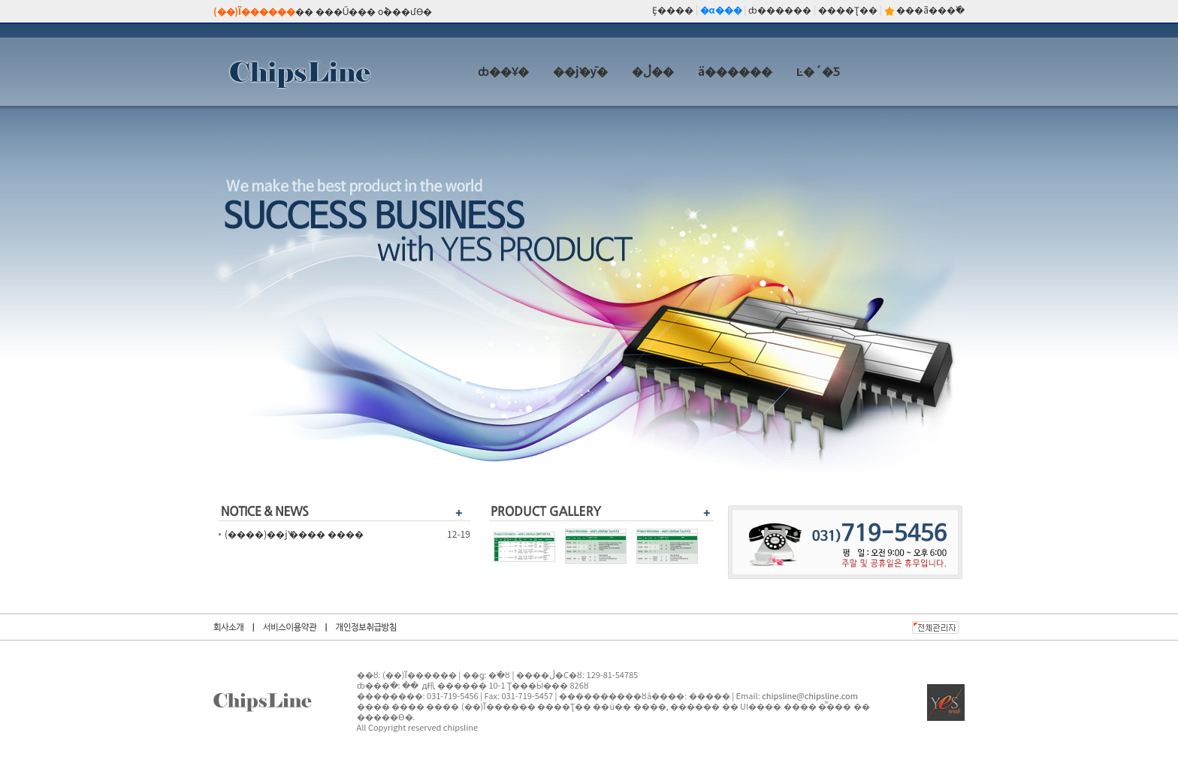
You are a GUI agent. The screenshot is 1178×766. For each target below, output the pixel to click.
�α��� (721, 9)
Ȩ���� (672, 9)
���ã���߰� (930, 9)
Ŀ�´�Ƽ (818, 71)
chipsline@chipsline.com (810, 695)
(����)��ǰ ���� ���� (294, 533)
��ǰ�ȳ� (580, 71)
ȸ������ (779, 9)
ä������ (735, 71)
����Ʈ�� (847, 9)
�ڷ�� (653, 71)
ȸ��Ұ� (503, 71)
